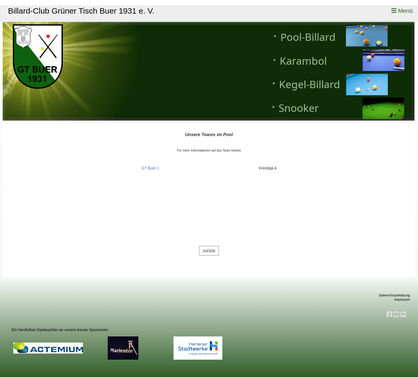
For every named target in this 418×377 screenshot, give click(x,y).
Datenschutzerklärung (394, 295)
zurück (209, 250)
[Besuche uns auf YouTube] (396, 314)
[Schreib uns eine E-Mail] (403, 314)
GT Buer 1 (150, 168)
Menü (402, 10)
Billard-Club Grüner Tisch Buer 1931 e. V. (81, 10)
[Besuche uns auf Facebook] (389, 314)
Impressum (402, 299)
